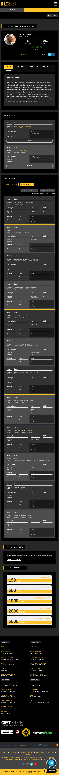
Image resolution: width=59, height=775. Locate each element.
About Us (4, 646)
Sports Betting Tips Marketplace (11, 757)
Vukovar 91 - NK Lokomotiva (22, 126)
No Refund (14, 752)
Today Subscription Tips (38, 663)
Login (3, 663)
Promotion (34, 689)
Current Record (11, 184)
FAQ (31, 700)
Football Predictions (12, 759)
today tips (33, 646)
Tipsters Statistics (7, 706)
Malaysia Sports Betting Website (30, 759)
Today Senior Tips (36, 652)
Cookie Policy (28, 754)
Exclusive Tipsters (7, 657)
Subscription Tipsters (8, 700)
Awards (9, 70)
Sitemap (4, 752)
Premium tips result (36, 674)
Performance (20, 67)
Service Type (33, 67)
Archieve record (27, 184)
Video (32, 695)
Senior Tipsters (6, 689)
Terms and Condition (26, 752)
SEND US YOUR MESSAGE (8, 674)
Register (4, 668)
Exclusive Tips (5, 652)
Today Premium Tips (36, 657)
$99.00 (29, 141)
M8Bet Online (50, 757)
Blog (31, 684)
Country (45, 67)
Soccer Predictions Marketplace (33, 757)
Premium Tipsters (6, 695)
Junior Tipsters (6, 684)
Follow (24, 54)
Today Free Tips (35, 668)
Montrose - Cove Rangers (21, 151)
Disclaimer (51, 752)
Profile (9, 67)
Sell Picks (4, 711)
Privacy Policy (40, 752)
